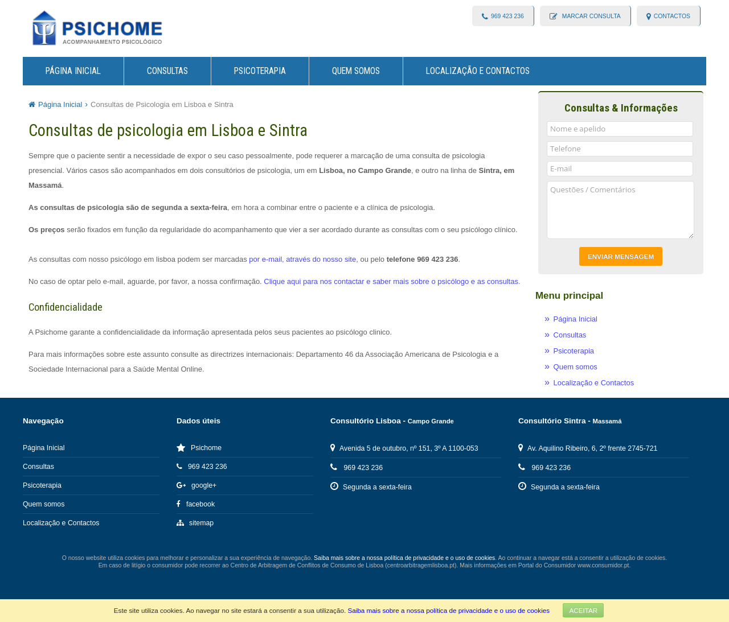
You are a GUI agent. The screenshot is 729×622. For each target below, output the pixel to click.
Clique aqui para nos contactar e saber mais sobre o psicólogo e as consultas (391, 281)
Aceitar (583, 610)
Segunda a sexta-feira (371, 487)
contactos (672, 16)
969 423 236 (507, 16)
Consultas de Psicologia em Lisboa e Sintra (162, 104)
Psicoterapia (260, 71)
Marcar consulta (590, 16)
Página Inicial (73, 71)
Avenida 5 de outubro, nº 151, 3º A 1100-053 (404, 448)
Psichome (199, 448)
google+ (196, 485)
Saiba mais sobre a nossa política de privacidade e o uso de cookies (448, 610)
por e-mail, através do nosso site (302, 259)
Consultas (167, 71)
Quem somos (356, 71)
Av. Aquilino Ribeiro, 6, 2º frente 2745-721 (587, 448)
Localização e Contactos (478, 71)
